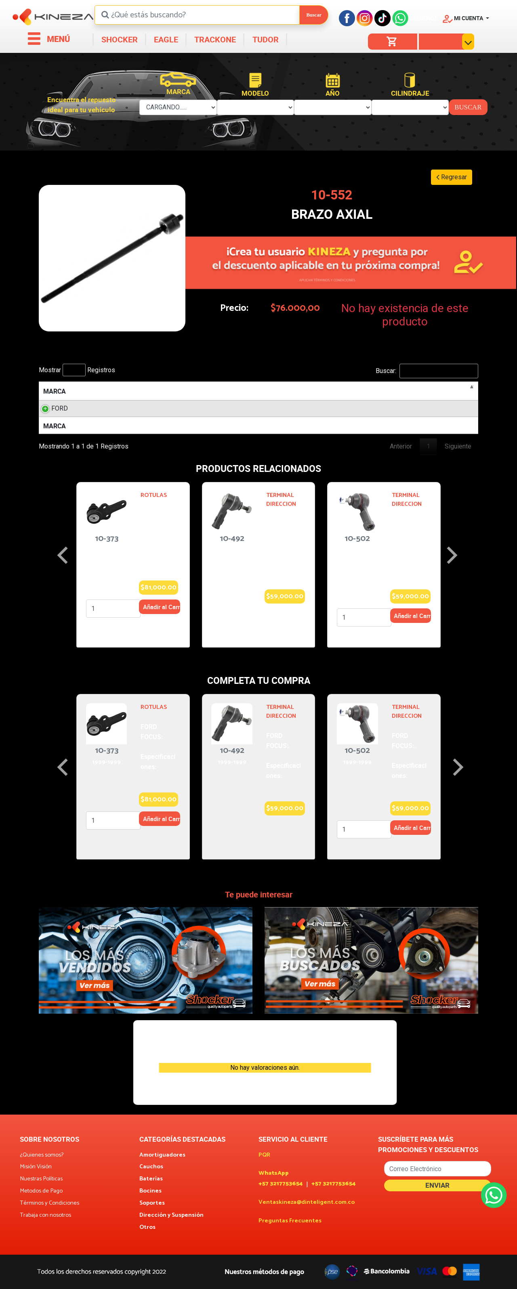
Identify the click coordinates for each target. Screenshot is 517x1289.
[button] (465, 18)
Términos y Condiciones (49, 1203)
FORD (51, 408)
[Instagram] (365, 18)
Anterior (401, 446)
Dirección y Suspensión (171, 1215)
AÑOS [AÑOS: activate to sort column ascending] (271, 391)
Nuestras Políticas (41, 1179)
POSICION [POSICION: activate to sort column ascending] (339, 391)
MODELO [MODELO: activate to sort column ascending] (110, 391)
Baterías (151, 1179)
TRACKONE (214, 39)
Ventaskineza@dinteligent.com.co (306, 1202)
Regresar (451, 177)
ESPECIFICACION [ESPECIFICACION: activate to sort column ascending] (414, 391)
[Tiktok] (382, 18)
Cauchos (151, 1167)
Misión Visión (36, 1167)
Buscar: (427, 371)
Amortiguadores (162, 1155)
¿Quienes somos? (41, 1155)
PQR (264, 1155)
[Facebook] (347, 18)
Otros (147, 1227)
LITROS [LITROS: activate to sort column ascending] (221, 391)
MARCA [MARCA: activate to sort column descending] (54, 391)
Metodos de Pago (41, 1191)
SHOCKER (118, 39)
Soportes (152, 1203)
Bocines (150, 1191)
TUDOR (264, 39)
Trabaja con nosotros (45, 1215)
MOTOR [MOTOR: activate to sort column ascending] (167, 391)
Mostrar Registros (77, 370)
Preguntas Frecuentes (290, 1221)
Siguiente (458, 446)
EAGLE (165, 39)
